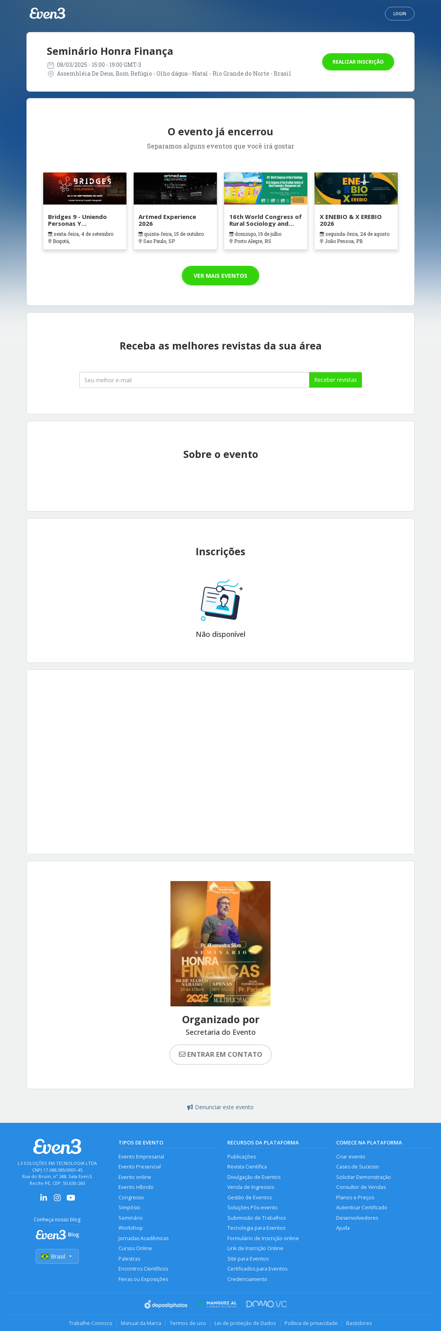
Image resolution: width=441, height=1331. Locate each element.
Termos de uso (188, 1323)
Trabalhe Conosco (90, 1323)
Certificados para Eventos (257, 1268)
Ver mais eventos (220, 275)
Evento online (134, 1177)
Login (399, 13)
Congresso (131, 1197)
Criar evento (350, 1156)
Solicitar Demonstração (363, 1177)
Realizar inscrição (358, 61)
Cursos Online (135, 1248)
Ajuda (343, 1228)
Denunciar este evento (220, 1107)
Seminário (130, 1218)
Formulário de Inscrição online (263, 1238)
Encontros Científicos (143, 1268)
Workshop (130, 1228)
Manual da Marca (141, 1323)
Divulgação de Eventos (254, 1177)
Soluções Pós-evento (252, 1207)
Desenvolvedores (357, 1218)
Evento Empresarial (141, 1156)
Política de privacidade (311, 1323)
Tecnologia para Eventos (256, 1228)
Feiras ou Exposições (143, 1279)
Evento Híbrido (136, 1187)
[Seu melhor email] (194, 380)
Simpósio (129, 1207)
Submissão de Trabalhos (256, 1218)
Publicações (241, 1156)
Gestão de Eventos (249, 1197)
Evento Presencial (139, 1166)
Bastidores (359, 1323)
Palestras (129, 1258)
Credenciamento (247, 1279)
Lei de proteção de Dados (245, 1323)
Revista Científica (247, 1166)
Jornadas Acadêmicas (143, 1238)
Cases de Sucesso (357, 1166)
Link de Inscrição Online (255, 1248)
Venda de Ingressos (250, 1187)
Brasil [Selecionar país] (57, 1256)
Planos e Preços (355, 1197)
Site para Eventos (248, 1258)
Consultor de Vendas (361, 1187)
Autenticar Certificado (361, 1207)
